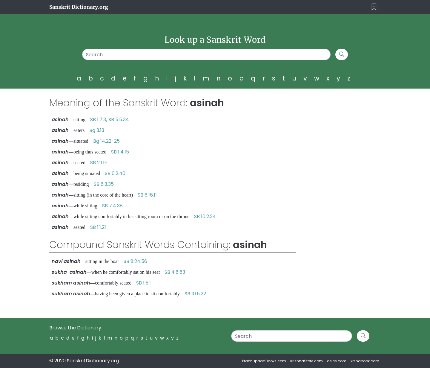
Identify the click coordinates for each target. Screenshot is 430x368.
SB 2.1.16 (99, 162)
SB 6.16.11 (147, 194)
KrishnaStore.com (306, 361)
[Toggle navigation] (374, 7)
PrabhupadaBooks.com (264, 361)
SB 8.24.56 (135, 261)
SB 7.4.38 (112, 205)
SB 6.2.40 (115, 173)
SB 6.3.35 (104, 184)
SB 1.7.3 (98, 119)
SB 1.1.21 (98, 227)
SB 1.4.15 (120, 151)
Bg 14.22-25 (106, 141)
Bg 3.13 (96, 130)
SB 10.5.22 (195, 293)
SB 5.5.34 (118, 119)
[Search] (206, 54)
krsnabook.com (365, 361)
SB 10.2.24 (205, 216)
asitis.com (336, 361)
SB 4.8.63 (175, 272)
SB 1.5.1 (143, 282)
